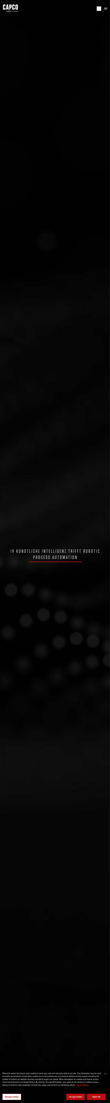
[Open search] (99, 8)
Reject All (96, 1097)
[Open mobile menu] (105, 9)
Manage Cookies (12, 1097)
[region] (55, 1086)
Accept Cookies (75, 1097)
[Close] (105, 1073)
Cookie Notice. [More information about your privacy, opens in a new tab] (83, 1085)
